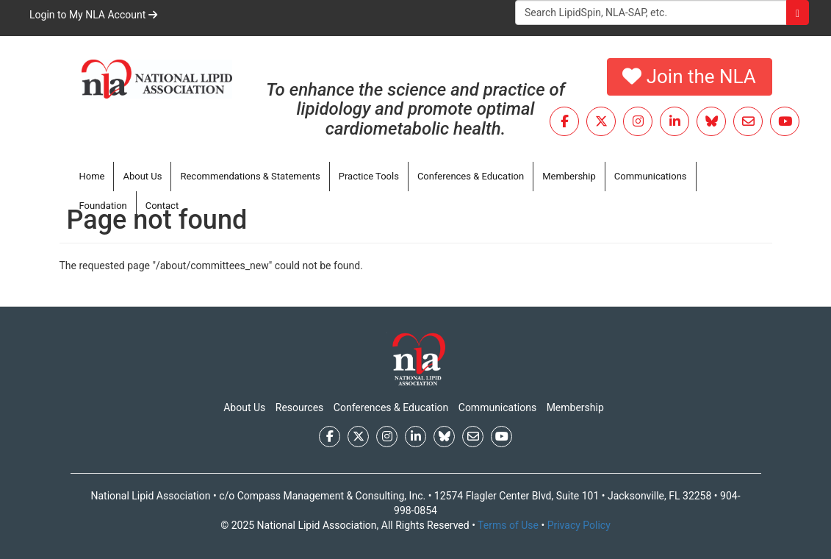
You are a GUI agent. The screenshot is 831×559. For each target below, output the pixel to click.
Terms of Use (508, 525)
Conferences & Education (470, 176)
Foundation (103, 205)
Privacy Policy (579, 525)
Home (92, 176)
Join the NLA (689, 76)
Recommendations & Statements (250, 176)
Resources (300, 407)
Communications (650, 176)
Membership (569, 176)
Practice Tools (369, 176)
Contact (162, 205)
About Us (142, 176)
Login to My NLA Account (93, 15)
